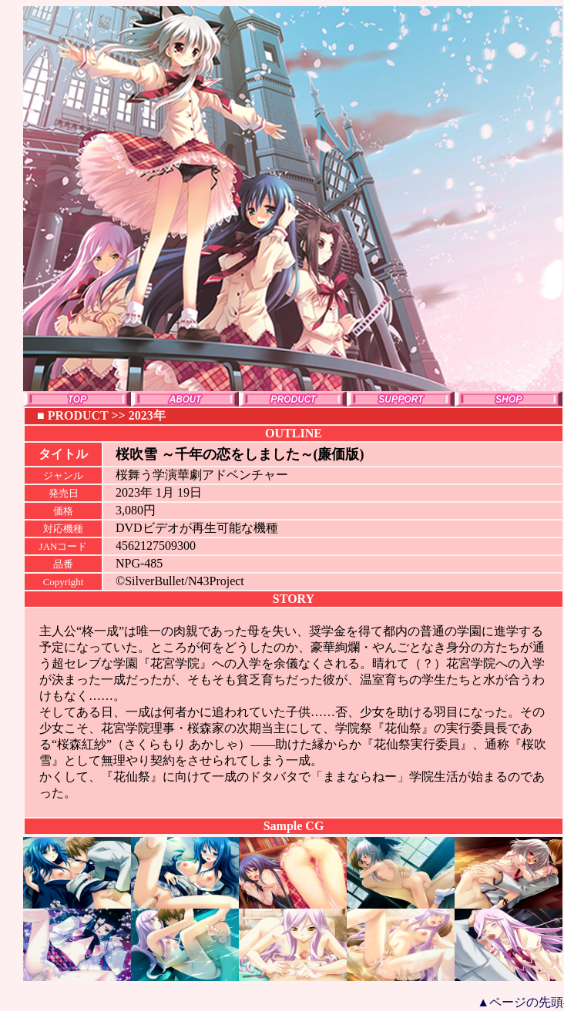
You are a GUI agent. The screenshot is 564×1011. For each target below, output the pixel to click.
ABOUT (185, 399)
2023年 (147, 415)
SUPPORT (401, 399)
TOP (77, 399)
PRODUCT (293, 399)
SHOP (508, 399)
